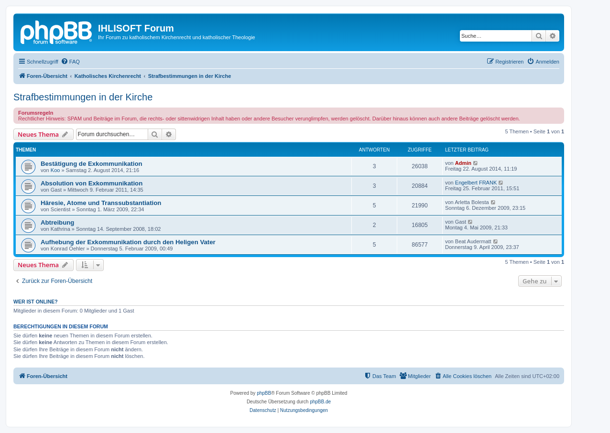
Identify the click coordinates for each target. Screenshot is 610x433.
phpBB (264, 393)
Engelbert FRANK (476, 182)
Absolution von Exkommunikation (91, 183)
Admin (463, 163)
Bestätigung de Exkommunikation (91, 163)
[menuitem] (70, 61)
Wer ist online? (35, 301)
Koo (55, 170)
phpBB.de (320, 401)
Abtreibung (57, 222)
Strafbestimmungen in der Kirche (82, 97)
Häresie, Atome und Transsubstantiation (101, 202)
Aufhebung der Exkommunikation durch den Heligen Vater (128, 242)
